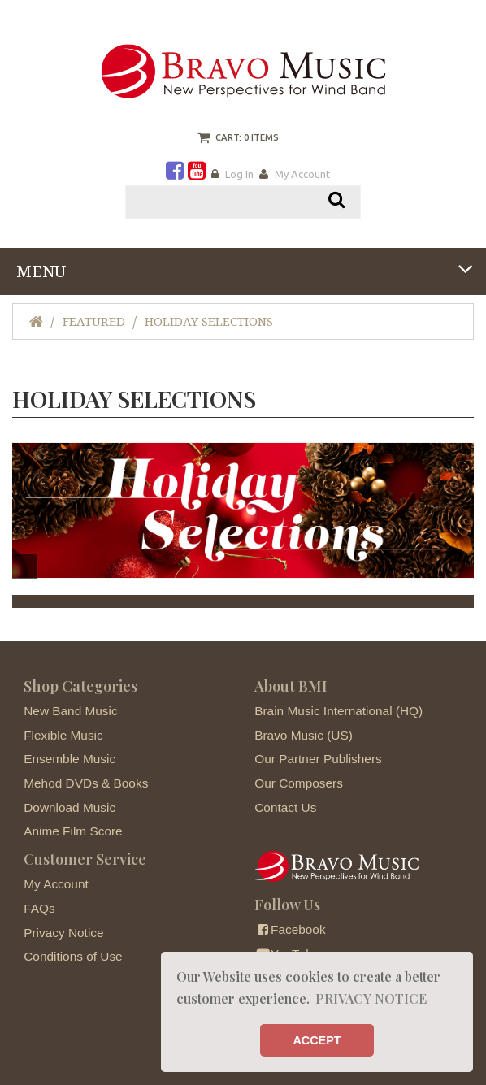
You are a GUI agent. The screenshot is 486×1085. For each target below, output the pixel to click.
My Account (302, 174)
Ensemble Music (69, 759)
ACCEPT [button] (317, 1040)
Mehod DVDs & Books (86, 783)
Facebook (289, 929)
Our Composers (298, 783)
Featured (94, 322)
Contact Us (285, 807)
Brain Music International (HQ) (338, 711)
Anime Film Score (73, 831)
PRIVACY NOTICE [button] (371, 998)
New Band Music (70, 711)
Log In (239, 174)
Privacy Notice (63, 933)
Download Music (69, 807)
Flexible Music (63, 735)
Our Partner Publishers (318, 759)
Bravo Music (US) (303, 735)
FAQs (39, 908)
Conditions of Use (73, 956)
